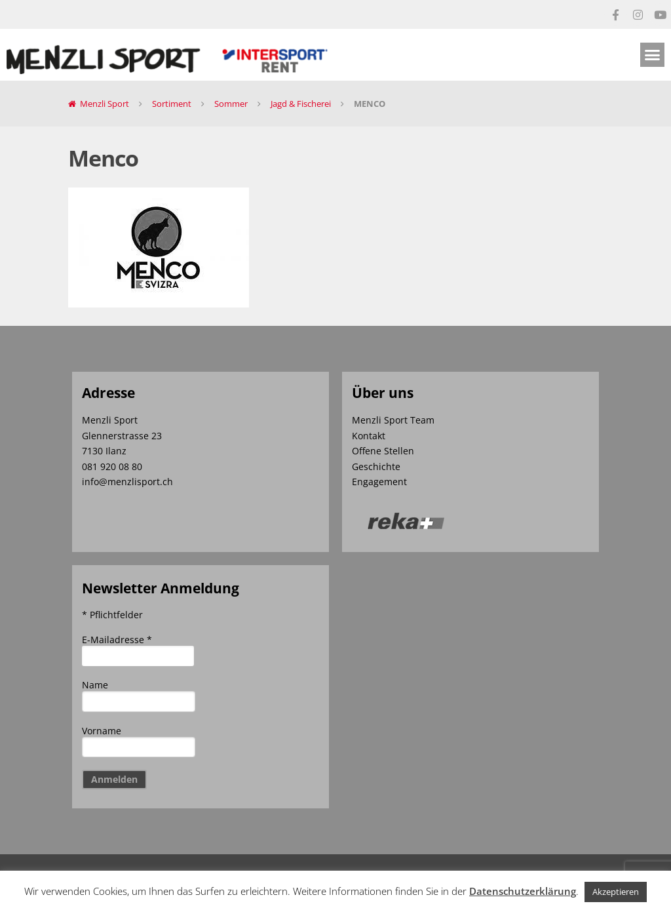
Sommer (231, 103)
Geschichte (376, 466)
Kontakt (368, 435)
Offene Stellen (383, 451)
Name (95, 685)
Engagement (379, 481)
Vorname (101, 730)
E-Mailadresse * (117, 639)
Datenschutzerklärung (522, 891)
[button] (652, 55)
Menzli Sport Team (393, 420)
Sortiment (171, 103)
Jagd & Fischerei (301, 103)
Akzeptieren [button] (615, 892)
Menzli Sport (104, 103)
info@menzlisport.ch (127, 481)
